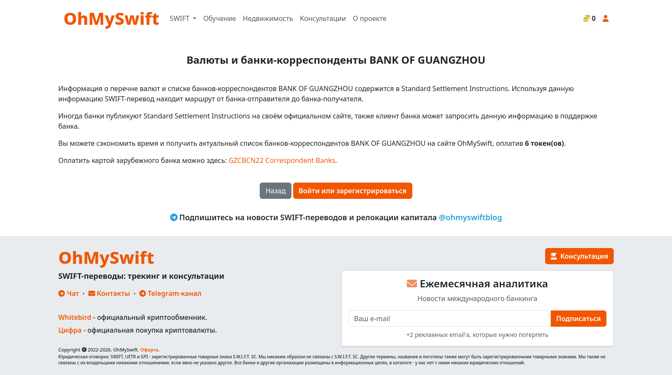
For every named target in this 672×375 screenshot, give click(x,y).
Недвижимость (268, 18)
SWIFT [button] (180, 18)
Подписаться (578, 318)
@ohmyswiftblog (470, 217)
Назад (275, 190)
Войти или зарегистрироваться (353, 190)
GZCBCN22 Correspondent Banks (281, 160)
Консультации (323, 18)
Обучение (219, 18)
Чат (68, 293)
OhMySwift (111, 18)
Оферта (149, 349)
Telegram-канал (170, 293)
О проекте (370, 18)
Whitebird (74, 317)
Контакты (109, 293)
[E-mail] (449, 318)
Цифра (69, 330)
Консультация (579, 256)
